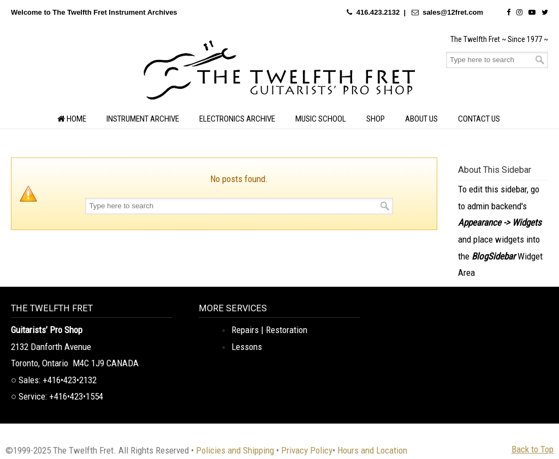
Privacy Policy (306, 450)
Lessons (246, 346)
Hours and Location (372, 450)
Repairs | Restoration (269, 329)
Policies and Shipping (235, 450)
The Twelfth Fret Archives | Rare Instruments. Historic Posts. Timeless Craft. (279, 73)
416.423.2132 (378, 12)
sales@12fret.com (453, 12)
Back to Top (533, 449)
